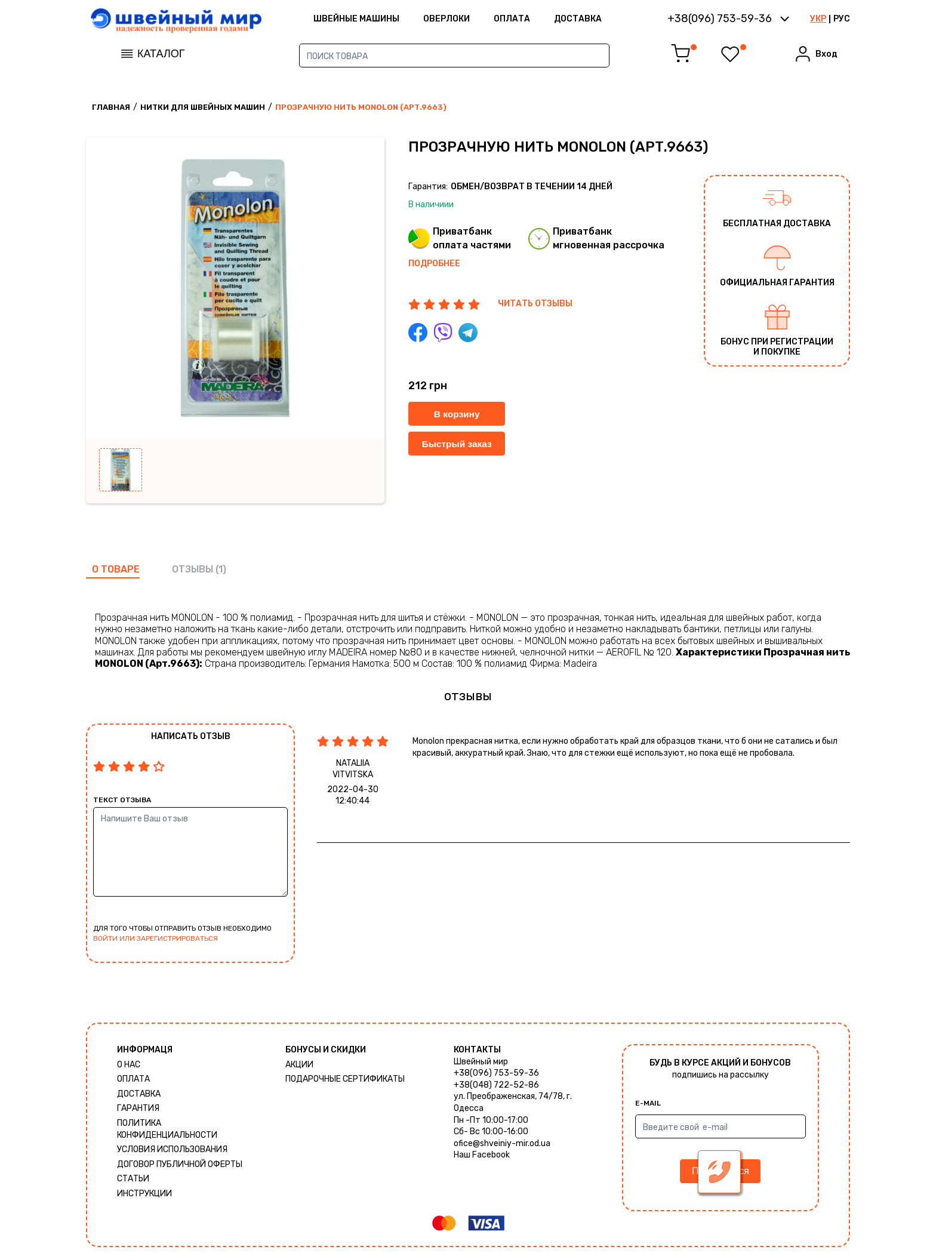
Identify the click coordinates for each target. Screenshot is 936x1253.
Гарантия (138, 1108)
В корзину (458, 414)
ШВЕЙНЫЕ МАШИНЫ (380, 21)
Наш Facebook (482, 1155)
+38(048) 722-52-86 (496, 1085)
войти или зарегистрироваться (155, 938)
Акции (299, 1065)
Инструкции (144, 1194)
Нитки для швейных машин (202, 107)
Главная (111, 107)
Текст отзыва (122, 800)
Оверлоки (470, 21)
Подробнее (434, 263)
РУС (841, 21)
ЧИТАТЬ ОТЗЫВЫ (535, 303)
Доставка (601, 21)
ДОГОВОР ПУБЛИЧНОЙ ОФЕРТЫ (179, 1164)
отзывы (192, 569)
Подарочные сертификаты (345, 1079)
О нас (128, 1065)
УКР (818, 21)
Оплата (535, 21)
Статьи (133, 1179)
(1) (220, 569)
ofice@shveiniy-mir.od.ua (502, 1143)
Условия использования (172, 1149)
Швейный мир (481, 1062)
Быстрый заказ (458, 444)
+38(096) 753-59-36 (496, 1073)
